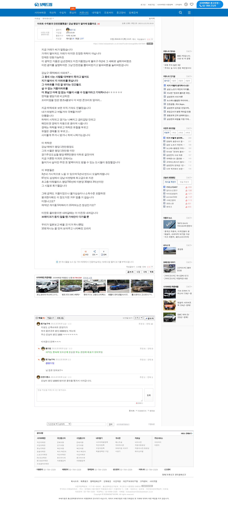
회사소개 (74, 481)
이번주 (166, 132)
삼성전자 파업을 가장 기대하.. (179, 119)
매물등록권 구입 (102, 451)
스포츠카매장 (42, 454)
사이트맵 (153, 481)
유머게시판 (47, 18)
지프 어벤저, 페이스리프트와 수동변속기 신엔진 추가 (178, 237)
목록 (153, 18)
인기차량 (60, 445)
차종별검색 (61, 460)
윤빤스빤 (177, 203)
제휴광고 (84, 481)
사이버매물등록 (102, 442)
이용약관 (117, 481)
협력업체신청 (95, 481)
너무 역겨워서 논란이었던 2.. (176, 169)
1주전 (174, 132)
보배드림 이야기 (121, 448)
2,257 (81, 38)
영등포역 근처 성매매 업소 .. (178, 115)
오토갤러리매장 (43, 464)
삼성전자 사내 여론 (175, 97)
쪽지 (134, 39)
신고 (148, 39)
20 (73, 38)
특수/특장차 (61, 451)
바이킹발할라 (177, 193)
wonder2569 (177, 197)
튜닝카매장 (41, 448)
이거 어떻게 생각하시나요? (178, 85)
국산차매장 (41, 442)
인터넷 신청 (87, 278)
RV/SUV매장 (42, 458)
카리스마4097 (177, 187)
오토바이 (157, 442)
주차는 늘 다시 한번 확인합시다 (178, 68)
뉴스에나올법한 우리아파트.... (179, 100)
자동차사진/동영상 (142, 448)
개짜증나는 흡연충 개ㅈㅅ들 (176, 158)
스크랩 (138, 267)
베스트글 (118, 442)
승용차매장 (41, 451)
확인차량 (60, 448)
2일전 (181, 80)
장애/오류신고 (168, 474)
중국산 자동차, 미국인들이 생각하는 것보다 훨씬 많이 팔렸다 (178, 231)
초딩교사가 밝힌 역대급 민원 (179, 112)
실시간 (166, 80)
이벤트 (157, 445)
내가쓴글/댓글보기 (123, 424)
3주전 (188, 132)
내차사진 (138, 442)
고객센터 (143, 481)
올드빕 (73, 30)
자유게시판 (119, 445)
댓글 (77, 38)
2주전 (181, 132)
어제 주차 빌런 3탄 (173, 65)
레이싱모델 (139, 451)
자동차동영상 (140, 445)
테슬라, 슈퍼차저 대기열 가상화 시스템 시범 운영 (178, 234)
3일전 (188, 80)
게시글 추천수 (170, 182)
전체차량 (60, 442)
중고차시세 (61, 458)
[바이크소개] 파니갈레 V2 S (176, 275)
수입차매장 (41, 445)
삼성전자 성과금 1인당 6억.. (178, 108)
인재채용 (107, 481)
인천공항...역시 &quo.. (176, 104)
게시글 (69, 38)
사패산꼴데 (177, 200)
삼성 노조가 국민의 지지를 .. (178, 89)
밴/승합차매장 (42, 460)
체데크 (177, 206)
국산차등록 (100, 445)
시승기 (118, 451)
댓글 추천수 (184, 182)
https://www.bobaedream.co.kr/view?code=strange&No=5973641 (119, 44)
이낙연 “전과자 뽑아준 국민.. (179, 93)
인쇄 (144, 267)
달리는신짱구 (177, 190)
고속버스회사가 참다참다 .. (176, 162)
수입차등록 (100, 448)
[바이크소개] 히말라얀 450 (176, 278)
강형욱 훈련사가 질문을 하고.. (176, 141)
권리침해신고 (180, 474)
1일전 (174, 80)
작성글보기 (141, 39)
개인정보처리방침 (130, 481)
